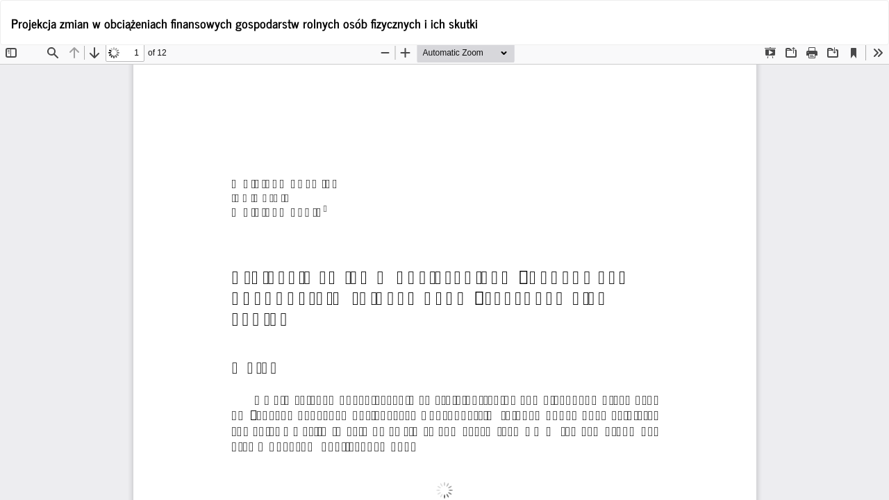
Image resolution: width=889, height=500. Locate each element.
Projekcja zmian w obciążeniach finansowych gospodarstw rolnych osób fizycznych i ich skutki (244, 22)
